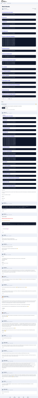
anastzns (5, 335)
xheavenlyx (5, 267)
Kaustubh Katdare (6, 296)
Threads (5, 3)
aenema (5, 381)
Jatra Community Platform (12, 109)
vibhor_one (5, 112)
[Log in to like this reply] (3, 200)
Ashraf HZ (5, 276)
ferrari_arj (5, 8)
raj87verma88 (5, 342)
